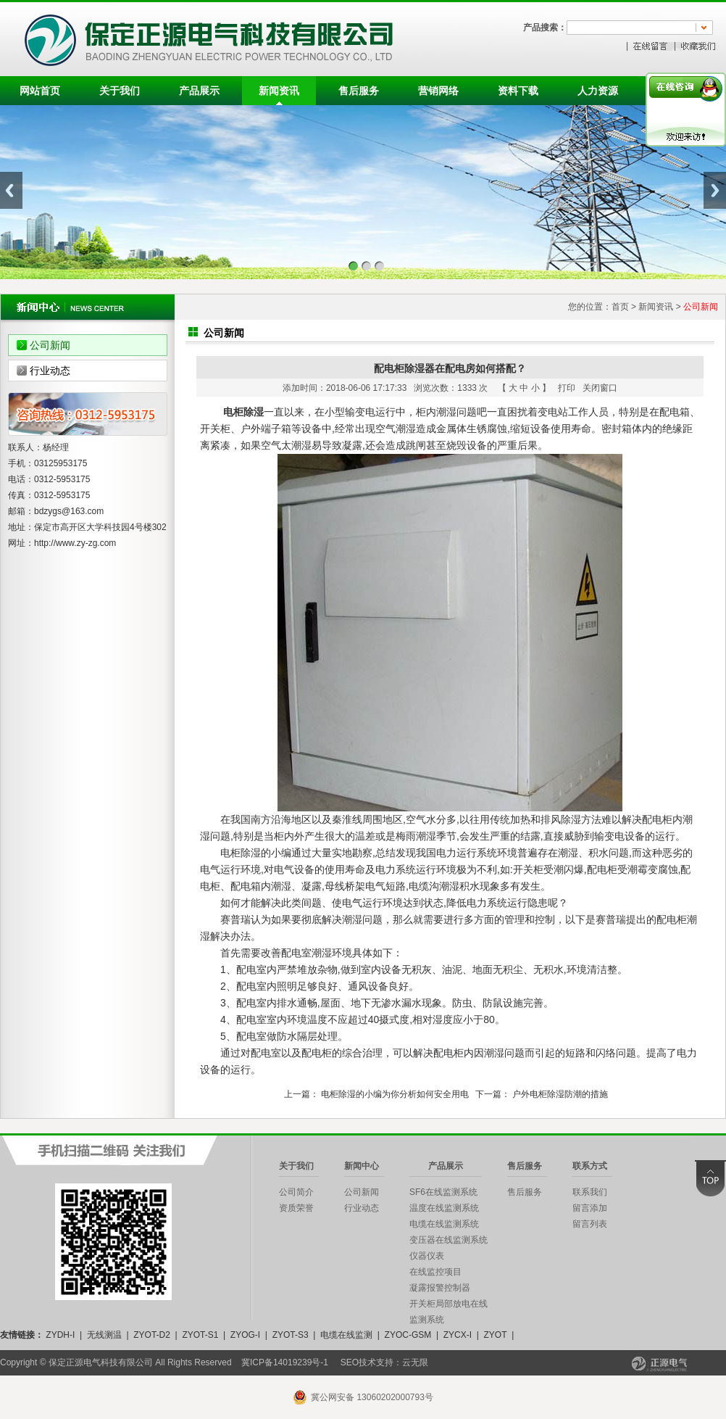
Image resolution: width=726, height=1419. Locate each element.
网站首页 (40, 90)
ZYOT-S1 (200, 1335)
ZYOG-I (245, 1335)
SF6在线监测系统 (443, 1192)
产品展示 (199, 90)
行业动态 (50, 370)
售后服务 (358, 90)
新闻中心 (361, 1166)
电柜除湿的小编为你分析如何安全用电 (395, 1094)
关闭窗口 (600, 388)
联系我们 (589, 1192)
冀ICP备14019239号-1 (284, 1362)
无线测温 (104, 1335)
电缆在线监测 (346, 1335)
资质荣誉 (296, 1208)
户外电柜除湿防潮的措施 (560, 1094)
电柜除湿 (243, 412)
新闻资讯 (279, 90)
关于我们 (119, 90)
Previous (11, 190)
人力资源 (597, 90)
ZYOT (494, 1335)
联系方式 (589, 1166)
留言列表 (589, 1224)
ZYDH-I (60, 1335)
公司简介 (296, 1192)
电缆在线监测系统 (444, 1224)
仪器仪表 (426, 1256)
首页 (620, 307)
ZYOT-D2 (151, 1335)
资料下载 (518, 90)
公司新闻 (50, 345)
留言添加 (589, 1208)
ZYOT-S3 (290, 1335)
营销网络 (438, 90)
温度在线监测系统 (444, 1208)
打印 (566, 388)
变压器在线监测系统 (448, 1240)
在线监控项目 (435, 1272)
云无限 (415, 1362)
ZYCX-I (457, 1335)
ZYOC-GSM (408, 1335)
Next (715, 190)
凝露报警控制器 (439, 1288)
